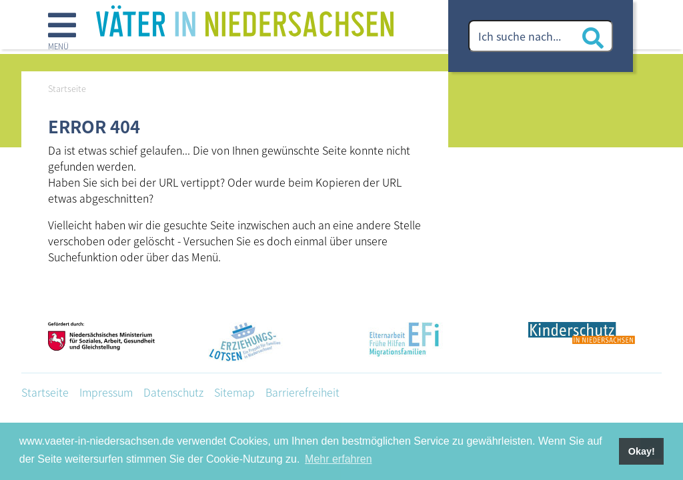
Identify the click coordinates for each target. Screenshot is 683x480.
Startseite (45, 392)
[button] (62, 33)
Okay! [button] (641, 451)
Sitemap (234, 392)
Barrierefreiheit (302, 392)
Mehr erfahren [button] (338, 459)
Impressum (106, 392)
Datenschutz (173, 392)
